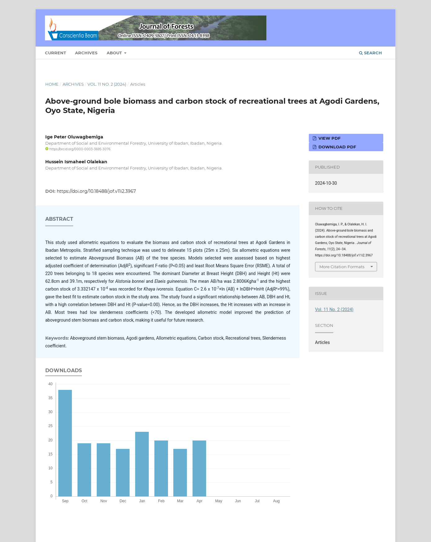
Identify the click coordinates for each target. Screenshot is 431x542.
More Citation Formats (341, 266)
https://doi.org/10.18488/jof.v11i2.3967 (96, 191)
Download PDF (336, 146)
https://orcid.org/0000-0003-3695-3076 (77, 149)
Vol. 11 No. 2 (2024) (106, 84)
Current (55, 52)
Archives (86, 52)
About (115, 52)
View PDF (328, 138)
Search (370, 52)
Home (52, 84)
